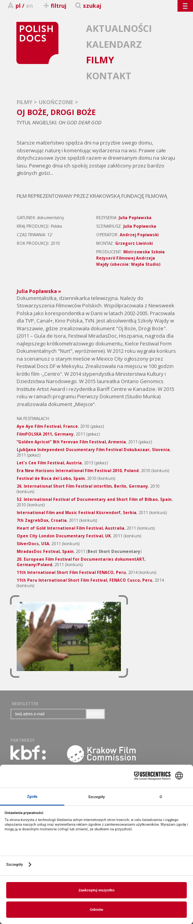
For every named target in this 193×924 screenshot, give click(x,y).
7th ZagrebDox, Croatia (42, 520)
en (29, 5)
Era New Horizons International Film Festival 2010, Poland (78, 470)
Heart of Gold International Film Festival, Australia (70, 528)
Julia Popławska (135, 217)
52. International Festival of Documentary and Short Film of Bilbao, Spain (94, 499)
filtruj (54, 5)
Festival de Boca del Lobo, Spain (51, 478)
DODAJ (95, 714)
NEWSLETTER (25, 703)
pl (18, 5)
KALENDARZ (114, 44)
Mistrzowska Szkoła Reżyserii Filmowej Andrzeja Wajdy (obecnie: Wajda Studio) (130, 258)
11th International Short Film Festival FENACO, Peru (71, 572)
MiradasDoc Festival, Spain (45, 551)
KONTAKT (108, 75)
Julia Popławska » (39, 291)
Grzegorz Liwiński (134, 243)
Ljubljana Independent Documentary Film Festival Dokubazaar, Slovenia (93, 449)
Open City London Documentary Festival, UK (64, 536)
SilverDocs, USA (33, 543)
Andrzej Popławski (139, 234)
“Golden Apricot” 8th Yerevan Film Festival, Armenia (71, 442)
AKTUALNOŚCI (119, 28)
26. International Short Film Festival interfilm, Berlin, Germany (82, 486)
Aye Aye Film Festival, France (47, 426)
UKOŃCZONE (57, 102)
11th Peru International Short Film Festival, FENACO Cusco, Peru (84, 580)
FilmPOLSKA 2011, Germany (45, 434)
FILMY (100, 59)
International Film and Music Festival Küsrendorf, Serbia (76, 512)
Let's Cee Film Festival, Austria (49, 462)
